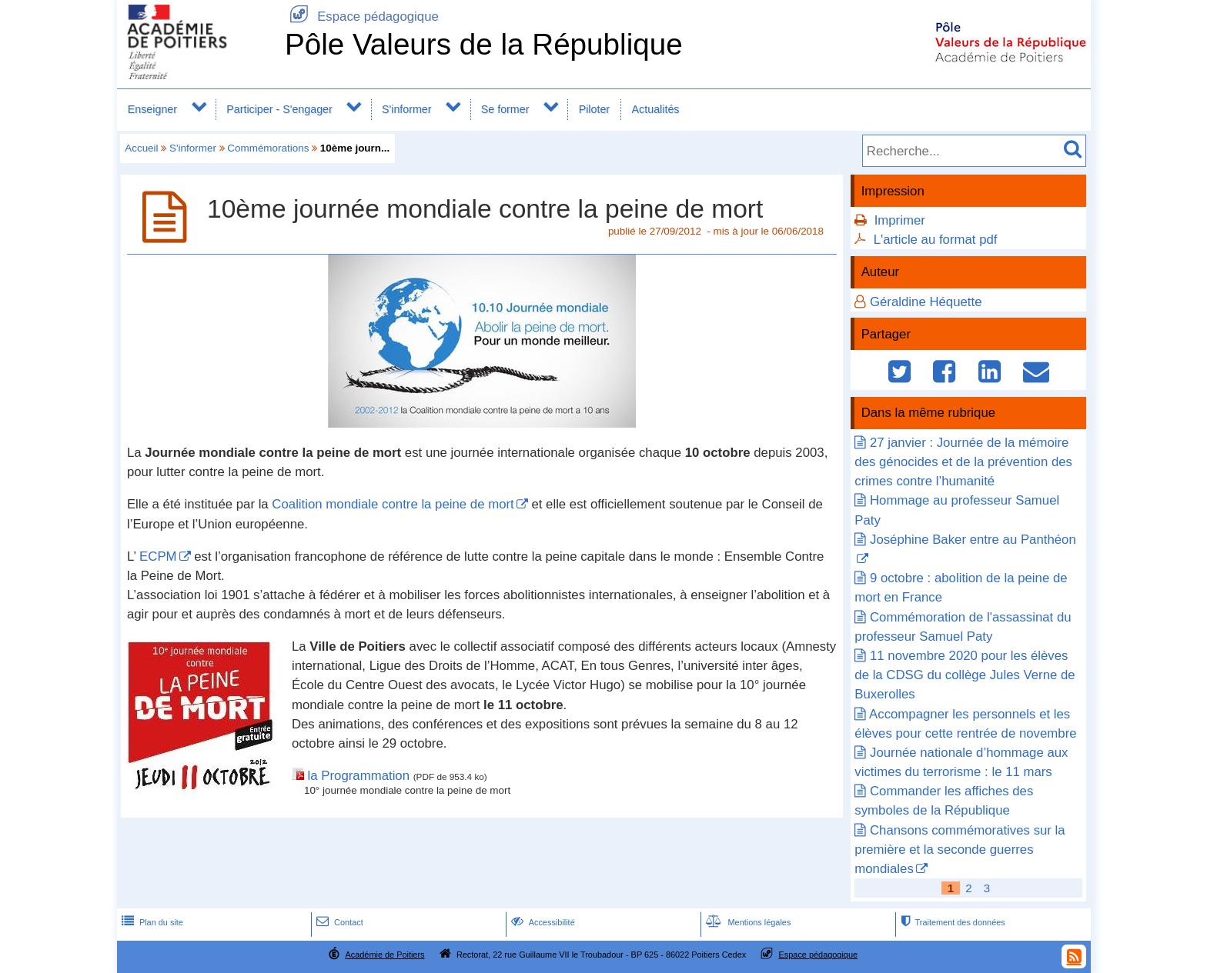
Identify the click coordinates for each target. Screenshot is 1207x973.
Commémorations (268, 148)
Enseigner (152, 109)
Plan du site (151, 922)
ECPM (157, 556)
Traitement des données (951, 922)
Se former (505, 109)
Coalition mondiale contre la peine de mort (392, 504)
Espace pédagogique (362, 16)
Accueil (141, 148)
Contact (338, 922)
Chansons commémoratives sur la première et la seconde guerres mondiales (959, 849)
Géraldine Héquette (926, 302)
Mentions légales (747, 922)
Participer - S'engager (279, 109)
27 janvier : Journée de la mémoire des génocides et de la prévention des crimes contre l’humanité (963, 461)
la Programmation (360, 775)
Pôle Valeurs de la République (484, 44)
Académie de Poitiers (384, 954)
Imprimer (899, 220)
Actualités (656, 109)
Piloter (594, 109)
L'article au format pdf (936, 239)
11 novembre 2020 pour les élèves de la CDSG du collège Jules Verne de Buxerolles (964, 674)
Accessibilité (541, 922)
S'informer (407, 109)
